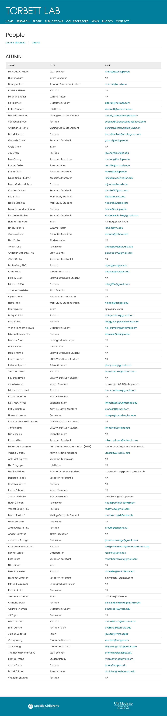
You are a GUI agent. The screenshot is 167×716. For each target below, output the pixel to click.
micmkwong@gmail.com (119, 659)
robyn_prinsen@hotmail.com (121, 440)
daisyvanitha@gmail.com (119, 315)
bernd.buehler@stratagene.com (123, 134)
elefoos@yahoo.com (116, 234)
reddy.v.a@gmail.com (117, 509)
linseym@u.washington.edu (120, 415)
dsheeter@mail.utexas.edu (120, 571)
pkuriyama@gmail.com (118, 365)
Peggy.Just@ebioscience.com (122, 321)
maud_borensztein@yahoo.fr (121, 115)
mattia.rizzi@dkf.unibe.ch (119, 515)
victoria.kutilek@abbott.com (120, 371)
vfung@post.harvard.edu (119, 246)
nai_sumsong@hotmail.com (121, 327)
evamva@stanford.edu (118, 627)
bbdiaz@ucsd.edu (115, 196)
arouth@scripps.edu (116, 527)
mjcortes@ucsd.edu (116, 184)
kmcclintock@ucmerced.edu (121, 402)
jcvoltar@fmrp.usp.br (116, 633)
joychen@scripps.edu (117, 153)
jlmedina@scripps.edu (117, 427)
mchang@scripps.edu (117, 159)
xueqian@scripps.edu (117, 640)
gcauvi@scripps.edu (116, 140)
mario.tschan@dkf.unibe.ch (120, 621)
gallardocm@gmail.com (119, 252)
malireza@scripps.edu (117, 71)
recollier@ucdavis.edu (117, 165)
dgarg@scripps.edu (116, 265)
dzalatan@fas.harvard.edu (120, 671)
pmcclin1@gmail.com (117, 409)
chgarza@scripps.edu (117, 271)
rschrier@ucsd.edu (115, 552)
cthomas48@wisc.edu (117, 608)
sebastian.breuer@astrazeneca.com (125, 121)
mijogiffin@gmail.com (117, 284)
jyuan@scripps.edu (115, 665)
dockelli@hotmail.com (117, 102)
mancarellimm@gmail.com (120, 390)
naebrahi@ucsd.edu (116, 202)
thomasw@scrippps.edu (118, 652)
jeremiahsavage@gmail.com (121, 540)
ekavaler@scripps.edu (117, 334)
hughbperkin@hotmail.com (120, 502)
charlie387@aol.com (116, 190)
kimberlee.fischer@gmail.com (121, 215)
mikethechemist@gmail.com (121, 559)
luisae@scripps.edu (116, 209)
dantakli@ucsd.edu (116, 84)
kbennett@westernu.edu (118, 109)
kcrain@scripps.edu (116, 171)
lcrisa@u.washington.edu (119, 178)
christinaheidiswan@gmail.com (122, 602)
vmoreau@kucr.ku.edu (117, 452)
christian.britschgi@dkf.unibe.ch (122, 128)
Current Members (15, 42)
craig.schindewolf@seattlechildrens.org (127, 546)
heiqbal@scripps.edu (116, 302)
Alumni (36, 42)
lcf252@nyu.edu (114, 227)
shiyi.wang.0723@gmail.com (121, 646)
